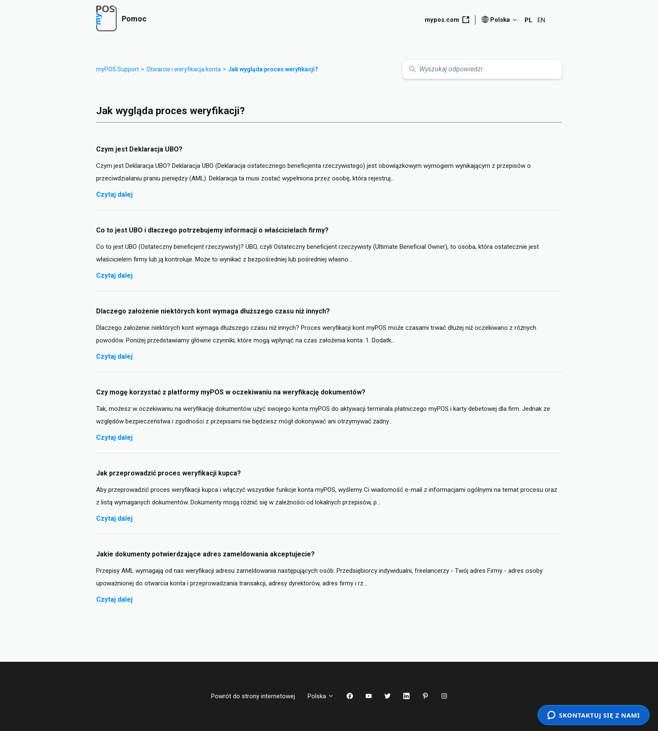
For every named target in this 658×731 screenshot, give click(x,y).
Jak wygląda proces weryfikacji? (273, 69)
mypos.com (447, 19)
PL (529, 20)
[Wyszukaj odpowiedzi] (482, 69)
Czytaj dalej (114, 194)
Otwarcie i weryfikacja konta (183, 69)
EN (541, 20)
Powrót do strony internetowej (253, 696)
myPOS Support (117, 69)
